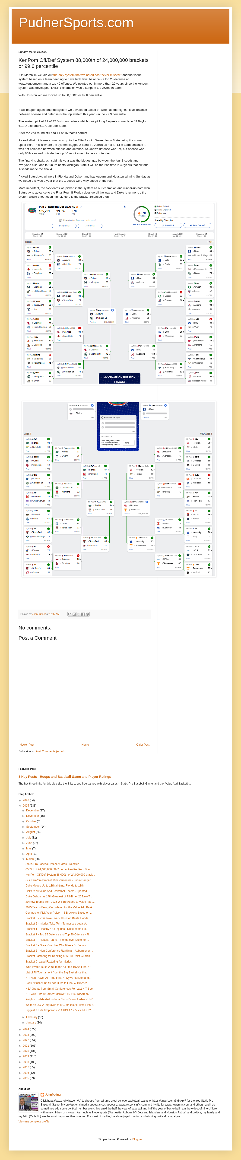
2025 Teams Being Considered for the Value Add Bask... (60, 907)
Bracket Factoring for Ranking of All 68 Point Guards (57, 956)
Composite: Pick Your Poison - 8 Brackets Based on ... (58, 912)
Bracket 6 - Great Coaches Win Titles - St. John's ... (57, 945)
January (31, 1022)
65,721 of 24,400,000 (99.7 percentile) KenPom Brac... (59, 869)
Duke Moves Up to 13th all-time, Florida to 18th (54, 885)
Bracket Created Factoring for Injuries (48, 961)
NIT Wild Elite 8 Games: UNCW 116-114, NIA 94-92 (57, 994)
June (29, 843)
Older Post (142, 744)
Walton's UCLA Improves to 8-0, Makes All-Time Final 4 (59, 1005)
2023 (26, 1034)
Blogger (137, 1139)
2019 (26, 1056)
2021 (26, 1045)
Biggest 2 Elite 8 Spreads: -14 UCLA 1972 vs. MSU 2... (59, 1010)
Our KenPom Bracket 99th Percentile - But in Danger (58, 880)
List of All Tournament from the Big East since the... (56, 972)
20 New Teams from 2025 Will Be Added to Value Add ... (60, 901)
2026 (26, 800)
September (33, 826)
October (31, 821)
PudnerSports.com (76, 22)
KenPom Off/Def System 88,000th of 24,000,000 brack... (60, 874)
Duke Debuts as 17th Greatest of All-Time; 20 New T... (58, 896)
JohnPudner (53, 1094)
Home (85, 744)
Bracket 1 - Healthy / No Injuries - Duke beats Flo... (56, 929)
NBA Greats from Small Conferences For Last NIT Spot (59, 988)
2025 (26, 805)
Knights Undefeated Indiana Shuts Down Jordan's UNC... (60, 999)
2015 (26, 1078)
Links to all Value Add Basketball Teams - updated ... (57, 891)
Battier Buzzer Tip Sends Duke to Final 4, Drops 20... (58, 983)
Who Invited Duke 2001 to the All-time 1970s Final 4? (58, 967)
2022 (26, 1040)
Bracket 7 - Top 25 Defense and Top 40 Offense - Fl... (58, 934)
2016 (26, 1072)
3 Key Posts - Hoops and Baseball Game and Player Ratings (65, 777)
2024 (26, 1029)
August (31, 832)
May (29, 848)
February (32, 1017)
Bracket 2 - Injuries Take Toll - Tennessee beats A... (56, 923)
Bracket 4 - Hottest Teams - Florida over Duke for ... (57, 939)
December (33, 810)
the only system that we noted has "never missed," (87, 75)
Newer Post (27, 744)
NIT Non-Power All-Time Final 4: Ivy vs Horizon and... (58, 977)
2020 (26, 1051)
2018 (26, 1062)
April (29, 853)
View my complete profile (34, 1121)
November (33, 815)
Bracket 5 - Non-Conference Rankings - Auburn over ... (59, 950)
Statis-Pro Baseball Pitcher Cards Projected (52, 864)
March (30, 859)
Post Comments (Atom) (49, 751)
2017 (26, 1067)
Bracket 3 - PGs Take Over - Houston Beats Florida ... (58, 918)
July (29, 837)
